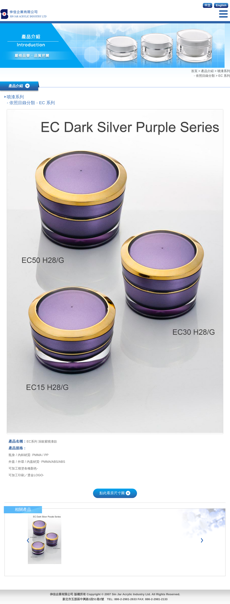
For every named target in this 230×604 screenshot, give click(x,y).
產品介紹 (207, 71)
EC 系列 (224, 75)
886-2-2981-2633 (125, 599)
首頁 (194, 71)
